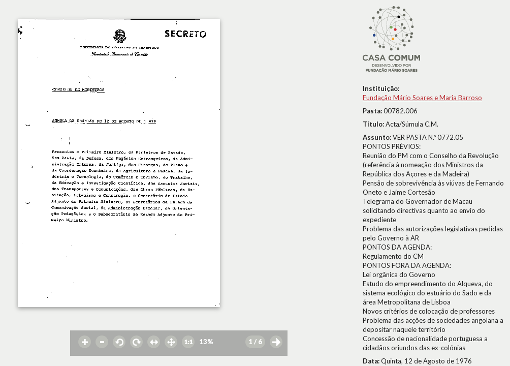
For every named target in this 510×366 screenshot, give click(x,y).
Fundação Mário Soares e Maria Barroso (422, 98)
